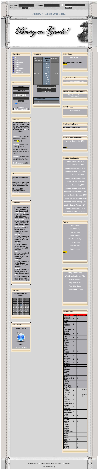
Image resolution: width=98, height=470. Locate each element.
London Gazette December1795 (75, 198)
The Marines (75, 242)
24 (13, 311)
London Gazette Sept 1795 (75, 188)
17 (13, 309)
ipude (16, 260)
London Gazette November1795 (75, 195)
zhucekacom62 (19, 226)
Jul (49, 73)
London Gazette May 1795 (75, 175)
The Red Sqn (75, 232)
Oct (47, 79)
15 (26, 307)
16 (28, 307)
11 (16, 307)
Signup (31, 8)
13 (21, 307)
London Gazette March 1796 (75, 208)
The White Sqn (75, 229)
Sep (47, 77)
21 (23, 309)
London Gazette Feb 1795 (75, 165)
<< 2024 (37, 73)
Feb (47, 66)
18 (16, 309)
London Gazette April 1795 (75, 171)
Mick (16, 275)
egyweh (17, 234)
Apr (47, 70)
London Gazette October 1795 (75, 191)
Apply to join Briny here (75, 81)
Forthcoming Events (70, 124)
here (25, 129)
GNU (62, 463)
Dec (46, 83)
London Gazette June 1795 (75, 178)
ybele (16, 251)
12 (18, 307)
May (47, 72)
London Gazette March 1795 (75, 168)
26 (18, 311)
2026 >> (55, 73)
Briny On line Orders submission (75, 95)
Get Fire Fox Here (20, 347)
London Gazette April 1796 (75, 212)
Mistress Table (75, 245)
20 (21, 309)
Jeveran (16, 144)
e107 (39, 463)
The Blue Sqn (75, 235)
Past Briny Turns (75, 286)
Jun (45, 73)
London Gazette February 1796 (75, 205)
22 (26, 309)
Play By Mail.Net (75, 283)
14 (23, 307)
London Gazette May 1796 (75, 141)
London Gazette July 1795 (75, 181)
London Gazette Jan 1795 (75, 161)
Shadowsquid (18, 163)
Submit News (19, 68)
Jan (47, 64)
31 (13, 314)
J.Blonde (16, 137)
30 (28, 311)
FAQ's (17, 66)
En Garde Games (75, 279)
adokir (16, 243)
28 (23, 311)
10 (13, 307)
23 (28, 309)
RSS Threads (75, 110)
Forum (17, 60)
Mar (47, 68)
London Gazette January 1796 (75, 202)
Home (17, 58)
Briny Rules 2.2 (75, 57)
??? (15, 206)
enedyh (17, 268)
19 (18, 309)
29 (26, 311)
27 (21, 311)
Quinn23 (15, 192)
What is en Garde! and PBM (75, 276)
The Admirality (75, 225)
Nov (47, 81)
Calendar (18, 70)
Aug (47, 75)
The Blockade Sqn (75, 239)
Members (18, 64)
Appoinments (75, 249)
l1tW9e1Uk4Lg (19, 213)
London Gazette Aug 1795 (75, 185)
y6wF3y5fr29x (19, 219)
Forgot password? (21, 109)
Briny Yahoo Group (75, 273)
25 (16, 311)
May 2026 (16, 290)
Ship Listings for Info (75, 289)
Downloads (19, 62)
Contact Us (19, 72)
